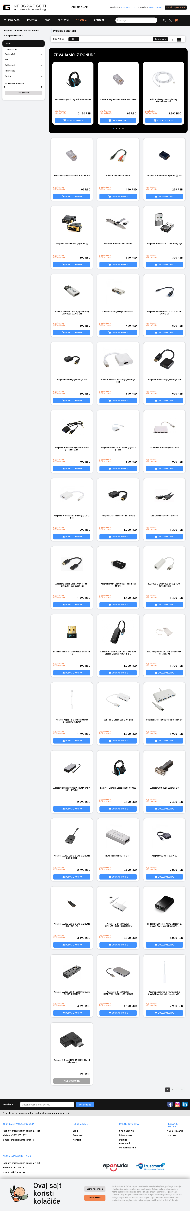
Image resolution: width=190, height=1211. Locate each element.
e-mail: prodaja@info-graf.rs (18, 1140)
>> (182, 1089)
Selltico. (136, 1208)
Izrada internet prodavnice (119, 1208)
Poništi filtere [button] (23, 93)
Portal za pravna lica (175, 7)
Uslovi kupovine (127, 1147)
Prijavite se (85, 1104)
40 (74, 39)
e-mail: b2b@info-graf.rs (15, 1172)
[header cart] (176, 20)
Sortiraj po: (160, 39)
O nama (81, 20)
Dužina (23, 76)
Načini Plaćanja (175, 1131)
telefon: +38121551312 (14, 1135)
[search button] (136, 20)
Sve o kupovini (126, 1130)
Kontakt (99, 20)
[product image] (72, 79)
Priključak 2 (23, 71)
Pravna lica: (150, 7)
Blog (47, 20)
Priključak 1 (23, 65)
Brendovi (63, 20)
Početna (32, 20)
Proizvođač (23, 54)
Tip (23, 60)
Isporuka (171, 1135)
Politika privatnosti (124, 1141)
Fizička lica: (122, 7)
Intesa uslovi (126, 1135)
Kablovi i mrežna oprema (27, 30)
